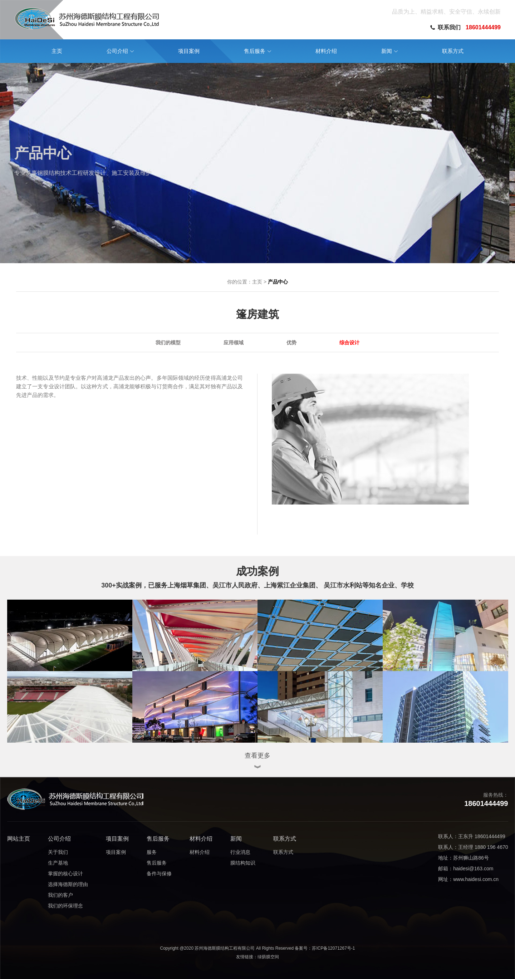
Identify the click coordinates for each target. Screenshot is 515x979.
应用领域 (234, 342)
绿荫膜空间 (268, 956)
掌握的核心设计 (65, 873)
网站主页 (18, 839)
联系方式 (284, 839)
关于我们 (58, 852)
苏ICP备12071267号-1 (333, 948)
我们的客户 (60, 895)
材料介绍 (201, 839)
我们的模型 (168, 342)
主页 (257, 282)
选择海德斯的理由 (68, 884)
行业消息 (240, 852)
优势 (291, 342)
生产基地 (58, 863)
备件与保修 (159, 873)
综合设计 (349, 342)
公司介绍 (59, 839)
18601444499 (483, 27)
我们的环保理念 (65, 906)
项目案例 (117, 839)
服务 (152, 852)
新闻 (236, 839)
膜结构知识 (242, 863)
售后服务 (158, 839)
